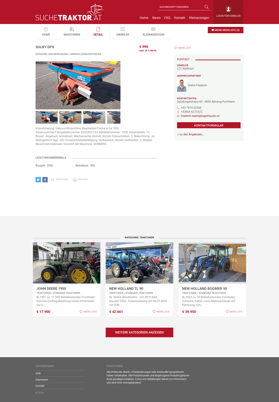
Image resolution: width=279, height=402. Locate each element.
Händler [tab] (123, 31)
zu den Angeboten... (192, 134)
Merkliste (184, 47)
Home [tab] (46, 31)
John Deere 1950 (51, 288)
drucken (83, 179)
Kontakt (40, 385)
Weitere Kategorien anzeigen (139, 332)
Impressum (42, 379)
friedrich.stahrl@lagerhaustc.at (200, 116)
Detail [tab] (98, 31)
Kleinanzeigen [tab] (153, 31)
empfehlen (62, 179)
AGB (38, 373)
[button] (39, 179)
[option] (78, 85)
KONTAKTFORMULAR (208, 125)
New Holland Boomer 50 (204, 288)
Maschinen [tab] (72, 31)
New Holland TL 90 (126, 288)
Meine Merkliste (227, 30)
